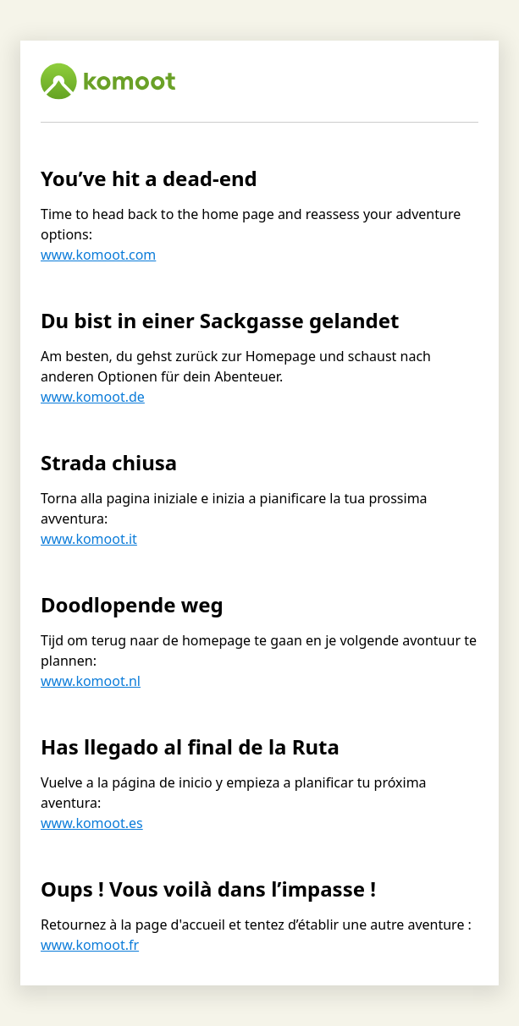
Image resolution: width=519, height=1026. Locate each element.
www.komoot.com (98, 254)
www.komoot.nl (91, 681)
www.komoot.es (92, 823)
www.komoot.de (93, 396)
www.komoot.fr (90, 944)
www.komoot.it (89, 538)
